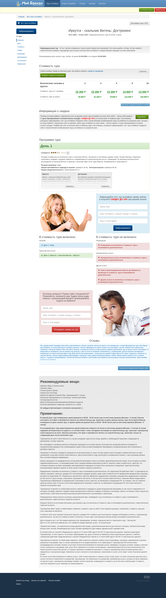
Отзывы (82, 3)
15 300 (79, 91)
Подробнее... (143, 71)
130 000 (143, 97)
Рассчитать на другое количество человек (135, 105)
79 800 (112, 97)
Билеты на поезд (22, 580)
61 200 (97, 97)
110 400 (127, 97)
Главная (21, 17)
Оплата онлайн (54, 580)
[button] (68, 153)
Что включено (21, 60)
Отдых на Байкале (69, 3)
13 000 (142, 91)
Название (20, 40)
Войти (18, 584)
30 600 (81, 97)
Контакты (102, 3)
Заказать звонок (146, 10)
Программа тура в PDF (139, 23)
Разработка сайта (143, 581)
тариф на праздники (95, 71)
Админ (147, 577)
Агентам (92, 3)
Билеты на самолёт (38, 580)
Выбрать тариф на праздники (53, 75)
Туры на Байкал (52, 3)
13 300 (111, 91)
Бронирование (22, 57)
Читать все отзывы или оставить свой (133, 368)
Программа (21, 54)
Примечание (21, 64)
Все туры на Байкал (34, 17)
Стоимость (20, 47)
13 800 (127, 91)
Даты (19, 43)
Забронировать (122, 228)
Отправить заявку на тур (66, 329)
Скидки (19, 50)
